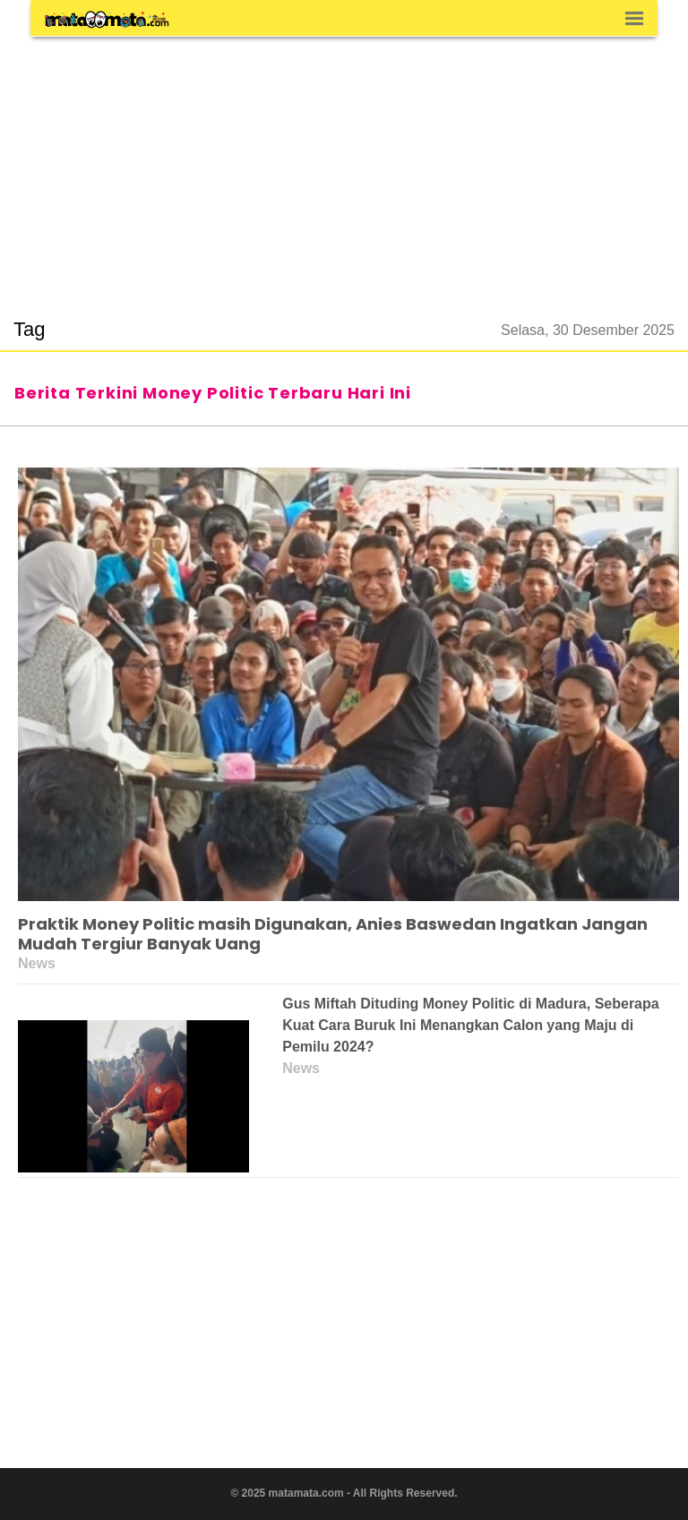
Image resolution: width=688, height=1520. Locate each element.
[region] (344, 167)
